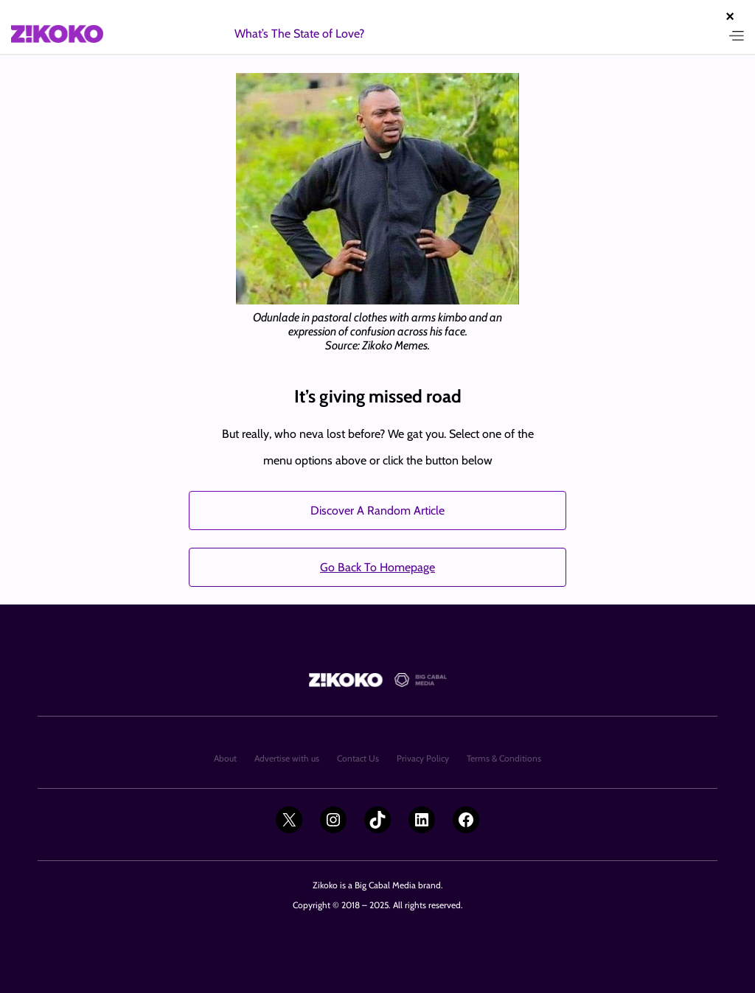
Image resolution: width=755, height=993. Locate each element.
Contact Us (358, 758)
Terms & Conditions (504, 758)
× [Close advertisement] (730, 16)
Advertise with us (286, 758)
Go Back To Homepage (377, 567)
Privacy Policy (423, 758)
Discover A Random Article (377, 511)
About (225, 758)
